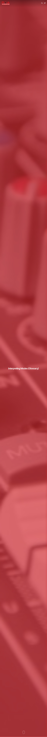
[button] (45, 3)
